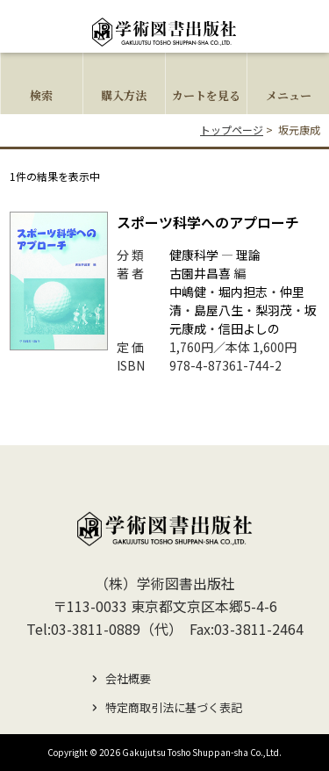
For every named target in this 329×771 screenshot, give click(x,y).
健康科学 (193, 254)
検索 (41, 95)
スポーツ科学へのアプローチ (208, 222)
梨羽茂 (273, 310)
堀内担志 (243, 291)
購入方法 (124, 95)
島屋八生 (218, 310)
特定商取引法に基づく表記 (173, 707)
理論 (248, 254)
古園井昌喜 (200, 273)
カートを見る (206, 95)
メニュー (288, 95)
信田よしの (249, 328)
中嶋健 (187, 291)
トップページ (231, 129)
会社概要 (128, 678)
